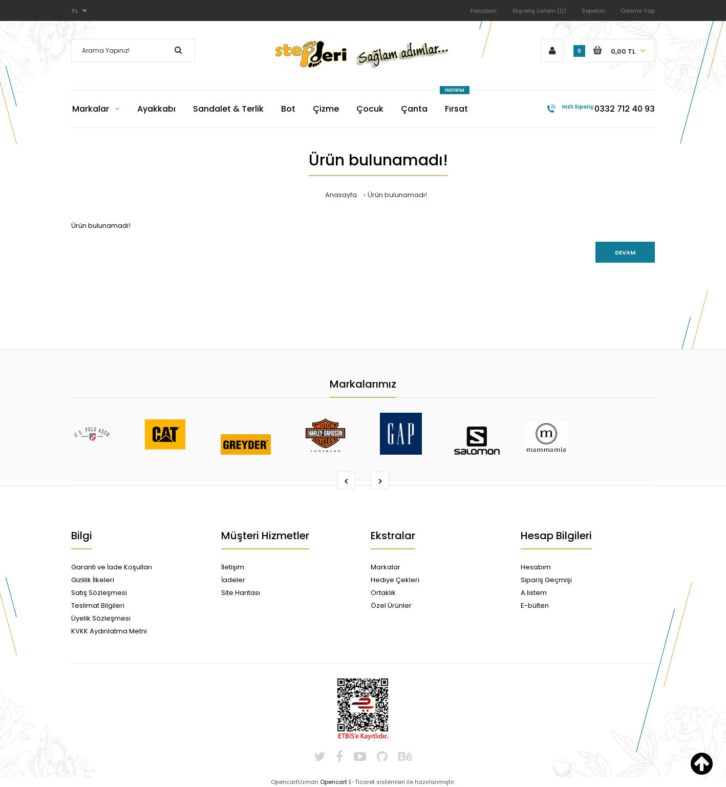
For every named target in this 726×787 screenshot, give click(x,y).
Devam (625, 252)
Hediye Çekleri (395, 580)
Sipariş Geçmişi (546, 580)
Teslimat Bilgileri (97, 605)
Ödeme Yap (638, 11)
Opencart (333, 782)
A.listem (534, 593)
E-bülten (535, 605)
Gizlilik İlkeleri (92, 580)
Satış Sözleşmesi (99, 593)
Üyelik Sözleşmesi (101, 618)
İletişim (232, 567)
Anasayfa (341, 195)
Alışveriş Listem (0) (539, 11)
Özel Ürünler (391, 605)
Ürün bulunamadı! (397, 195)
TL (74, 11)
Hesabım (484, 11)
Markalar (385, 567)
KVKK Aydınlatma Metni (109, 631)
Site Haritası (240, 593)
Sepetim (593, 11)
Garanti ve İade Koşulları (111, 567)
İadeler (233, 580)
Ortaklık (383, 593)
